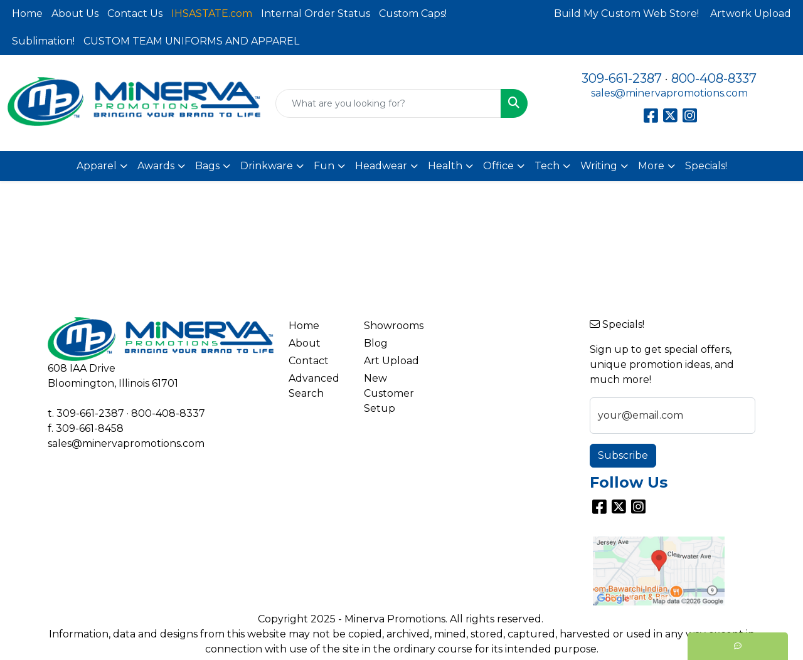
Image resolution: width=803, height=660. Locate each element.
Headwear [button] (381, 166)
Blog (376, 343)
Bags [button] (207, 166)
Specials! (706, 166)
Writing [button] (598, 166)
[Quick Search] (388, 103)
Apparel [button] (97, 166)
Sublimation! (43, 41)
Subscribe (623, 455)
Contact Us (134, 13)
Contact (309, 361)
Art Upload (391, 361)
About (305, 343)
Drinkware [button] (266, 166)
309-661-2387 (622, 78)
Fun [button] (324, 166)
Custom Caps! (413, 13)
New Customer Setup (389, 393)
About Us (74, 13)
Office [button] (498, 166)
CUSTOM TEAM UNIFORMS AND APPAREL (191, 41)
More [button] (651, 166)
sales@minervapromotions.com (669, 93)
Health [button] (445, 166)
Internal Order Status (315, 13)
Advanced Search (314, 385)
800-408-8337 (714, 78)
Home (27, 13)
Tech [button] (547, 166)
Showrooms (393, 326)
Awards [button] (155, 166)
